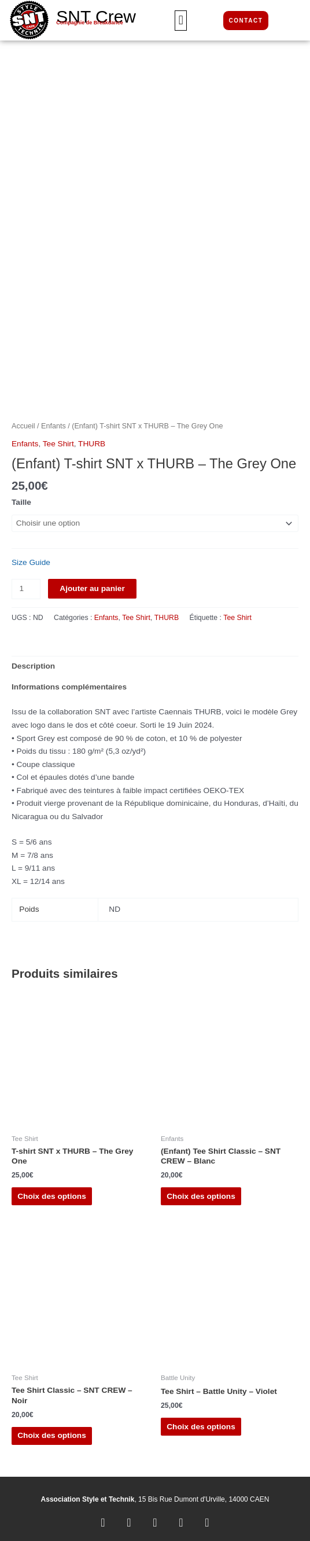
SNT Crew (96, 16)
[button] (181, 20)
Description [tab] (33, 662)
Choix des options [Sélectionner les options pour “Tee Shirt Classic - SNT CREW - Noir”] (51, 1431)
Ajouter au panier (92, 584)
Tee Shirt (58, 439)
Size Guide (31, 558)
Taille (21, 498)
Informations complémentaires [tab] (69, 682)
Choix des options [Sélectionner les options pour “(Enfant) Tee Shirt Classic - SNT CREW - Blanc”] (201, 1191)
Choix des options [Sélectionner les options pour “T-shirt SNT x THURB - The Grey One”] (51, 1191)
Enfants (53, 421)
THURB (91, 439)
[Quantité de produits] (26, 585)
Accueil (23, 421)
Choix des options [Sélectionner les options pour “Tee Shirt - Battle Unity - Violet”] (201, 1422)
